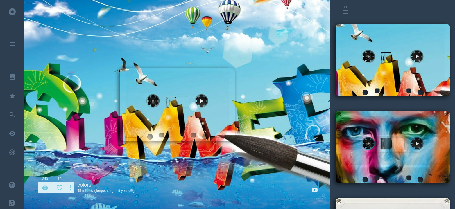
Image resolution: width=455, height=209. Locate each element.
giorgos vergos (105, 191)
